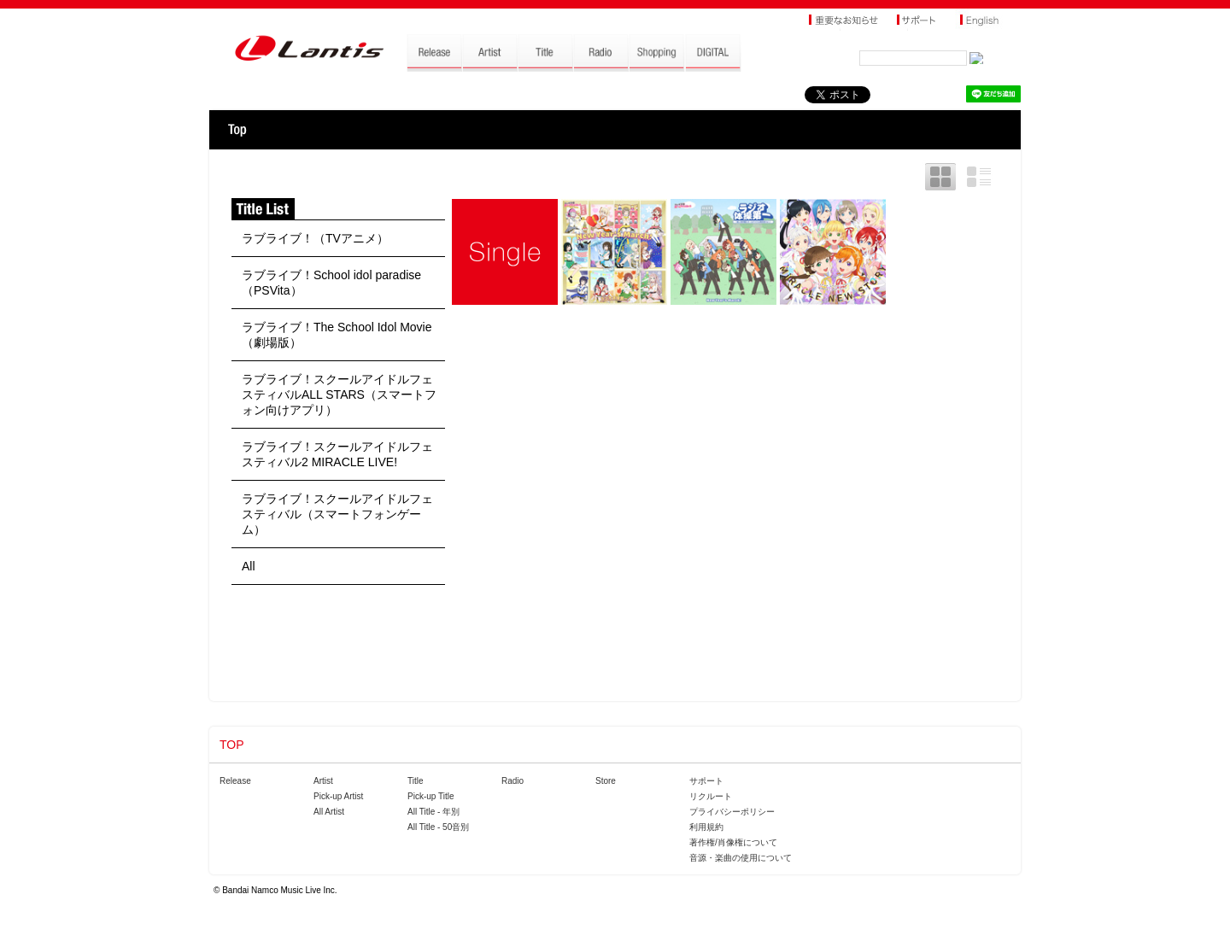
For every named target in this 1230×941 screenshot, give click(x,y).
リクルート (710, 796)
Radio (512, 781)
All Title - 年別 (433, 811)
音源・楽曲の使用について (740, 857)
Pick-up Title (430, 796)
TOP (237, 129)
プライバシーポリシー (732, 811)
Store (605, 781)
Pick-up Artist (338, 796)
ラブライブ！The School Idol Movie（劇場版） (337, 334)
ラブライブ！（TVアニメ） (315, 238)
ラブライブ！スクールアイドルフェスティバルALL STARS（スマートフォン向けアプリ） (339, 394)
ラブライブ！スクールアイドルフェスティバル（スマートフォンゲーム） (337, 514)
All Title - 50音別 (438, 827)
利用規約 (706, 827)
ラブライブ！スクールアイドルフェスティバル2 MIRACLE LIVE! (337, 454)
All (248, 566)
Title (415, 781)
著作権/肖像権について (733, 842)
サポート (706, 781)
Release (235, 781)
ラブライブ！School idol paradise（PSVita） (331, 282)
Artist (323, 781)
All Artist (328, 811)
